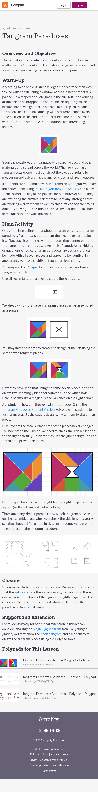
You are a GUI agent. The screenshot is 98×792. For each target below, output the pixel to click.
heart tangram (51, 634)
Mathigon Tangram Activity (59, 189)
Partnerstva (49, 770)
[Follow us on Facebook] (46, 731)
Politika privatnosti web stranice (49, 765)
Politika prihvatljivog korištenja (49, 754)
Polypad (33, 267)
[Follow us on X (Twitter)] (40, 731)
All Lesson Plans (16, 28)
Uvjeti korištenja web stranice (49, 760)
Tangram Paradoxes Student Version (28, 410)
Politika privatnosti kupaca (49, 749)
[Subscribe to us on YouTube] (58, 731)
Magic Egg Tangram (47, 629)
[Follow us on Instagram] (52, 731)
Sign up (79, 5)
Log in (64, 5)
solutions (21, 592)
